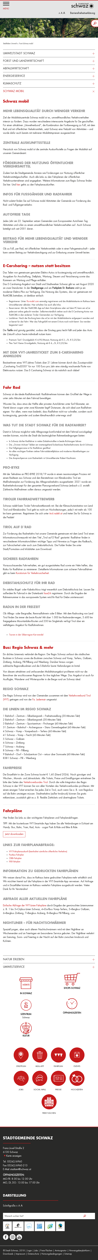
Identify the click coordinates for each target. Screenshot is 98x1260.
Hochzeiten (76, 1081)
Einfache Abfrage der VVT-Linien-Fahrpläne (24, 905)
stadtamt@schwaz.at (20, 1169)
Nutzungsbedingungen (52, 1254)
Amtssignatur (61, 1250)
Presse (58, 1081)
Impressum (20, 1254)
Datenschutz (33, 1254)
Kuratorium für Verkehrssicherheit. (33, 573)
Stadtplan (21, 1057)
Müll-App (39, 1057)
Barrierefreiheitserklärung (82, 13)
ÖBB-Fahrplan (15, 858)
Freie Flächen (49, 1104)
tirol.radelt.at (55, 513)
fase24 (47, 593)
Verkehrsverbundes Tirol (36, 782)
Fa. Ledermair (39, 699)
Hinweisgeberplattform (79, 1250)
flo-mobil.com (33, 301)
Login (29, 1250)
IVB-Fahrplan (14, 861)
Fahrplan (58, 1057)
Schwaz (25, 1007)
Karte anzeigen (13, 1156)
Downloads (8, 1254)
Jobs (21, 1081)
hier (19, 184)
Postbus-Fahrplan (16, 855)
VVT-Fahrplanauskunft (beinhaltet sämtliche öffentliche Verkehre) (38, 851)
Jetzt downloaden (14, 834)
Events (76, 1057)
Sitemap (68, 1254)
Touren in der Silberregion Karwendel (26, 635)
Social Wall (39, 1081)
